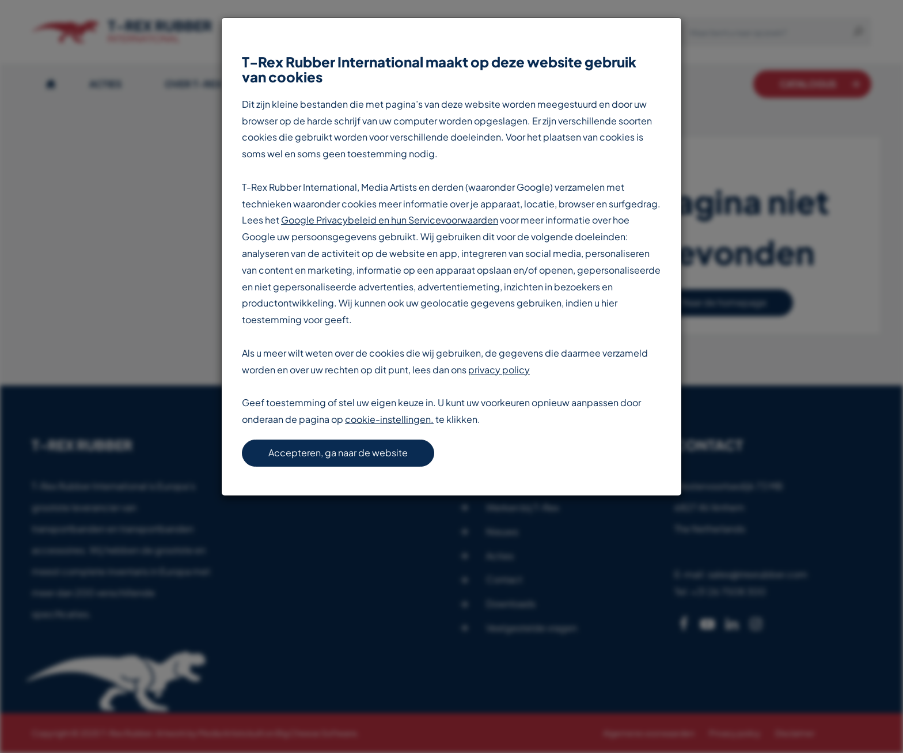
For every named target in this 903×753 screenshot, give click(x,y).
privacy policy (499, 370)
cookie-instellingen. (389, 419)
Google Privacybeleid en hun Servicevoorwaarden (389, 220)
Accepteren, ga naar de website (338, 452)
